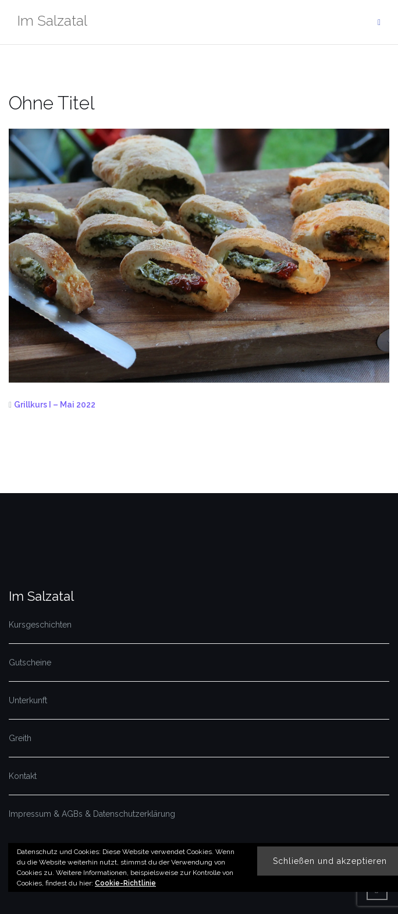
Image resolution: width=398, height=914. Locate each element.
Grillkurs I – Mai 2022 (54, 404)
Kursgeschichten (40, 624)
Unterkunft (28, 700)
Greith (20, 738)
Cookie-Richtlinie (125, 883)
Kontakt (23, 776)
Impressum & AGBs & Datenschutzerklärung (92, 814)
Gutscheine (30, 662)
